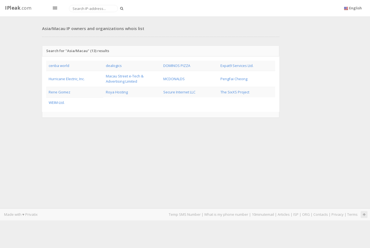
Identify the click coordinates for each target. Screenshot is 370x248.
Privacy (338, 214)
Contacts (320, 214)
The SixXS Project (234, 92)
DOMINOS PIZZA (176, 65)
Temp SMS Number (185, 214)
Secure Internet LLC (179, 92)
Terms (352, 214)
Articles (284, 214)
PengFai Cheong (233, 78)
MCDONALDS (174, 78)
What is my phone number (226, 214)
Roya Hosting (117, 92)
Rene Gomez (59, 92)
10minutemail (263, 214)
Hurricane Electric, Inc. (67, 78)
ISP (296, 214)
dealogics (114, 65)
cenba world (59, 65)
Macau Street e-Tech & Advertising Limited (124, 79)
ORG (306, 214)
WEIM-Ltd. (57, 102)
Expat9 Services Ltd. (236, 65)
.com (18, 8)
